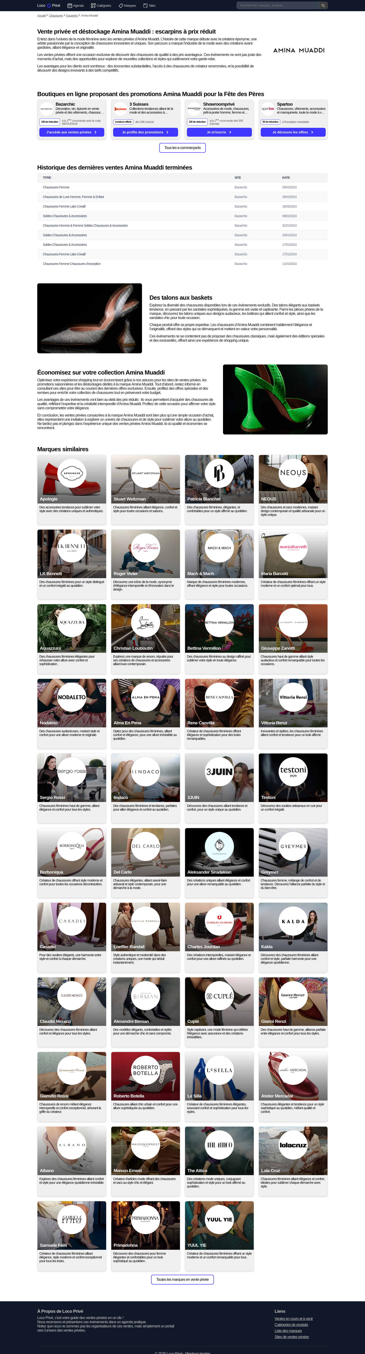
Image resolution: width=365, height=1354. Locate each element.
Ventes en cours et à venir (294, 1319)
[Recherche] (282, 5)
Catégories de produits (291, 1325)
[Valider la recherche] (323, 5)
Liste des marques (288, 1331)
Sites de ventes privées (292, 1337)
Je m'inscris (219, 132)
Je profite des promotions (145, 132)
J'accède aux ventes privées (72, 132)
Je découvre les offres (293, 132)
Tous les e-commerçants (182, 148)
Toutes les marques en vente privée (182, 1279)
